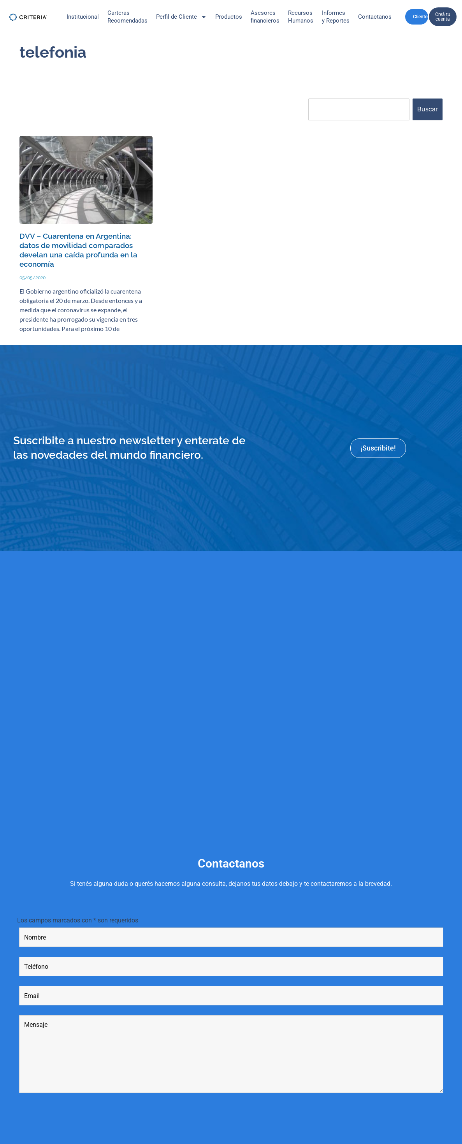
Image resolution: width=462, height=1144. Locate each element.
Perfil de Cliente (181, 17)
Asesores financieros (265, 16)
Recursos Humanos (300, 16)
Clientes (423, 17)
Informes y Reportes (336, 16)
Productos (228, 16)
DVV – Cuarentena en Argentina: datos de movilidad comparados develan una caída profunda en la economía (86, 244)
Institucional (83, 16)
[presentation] (78, 1111)
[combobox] (359, 109)
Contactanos (375, 16)
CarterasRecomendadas (127, 16)
